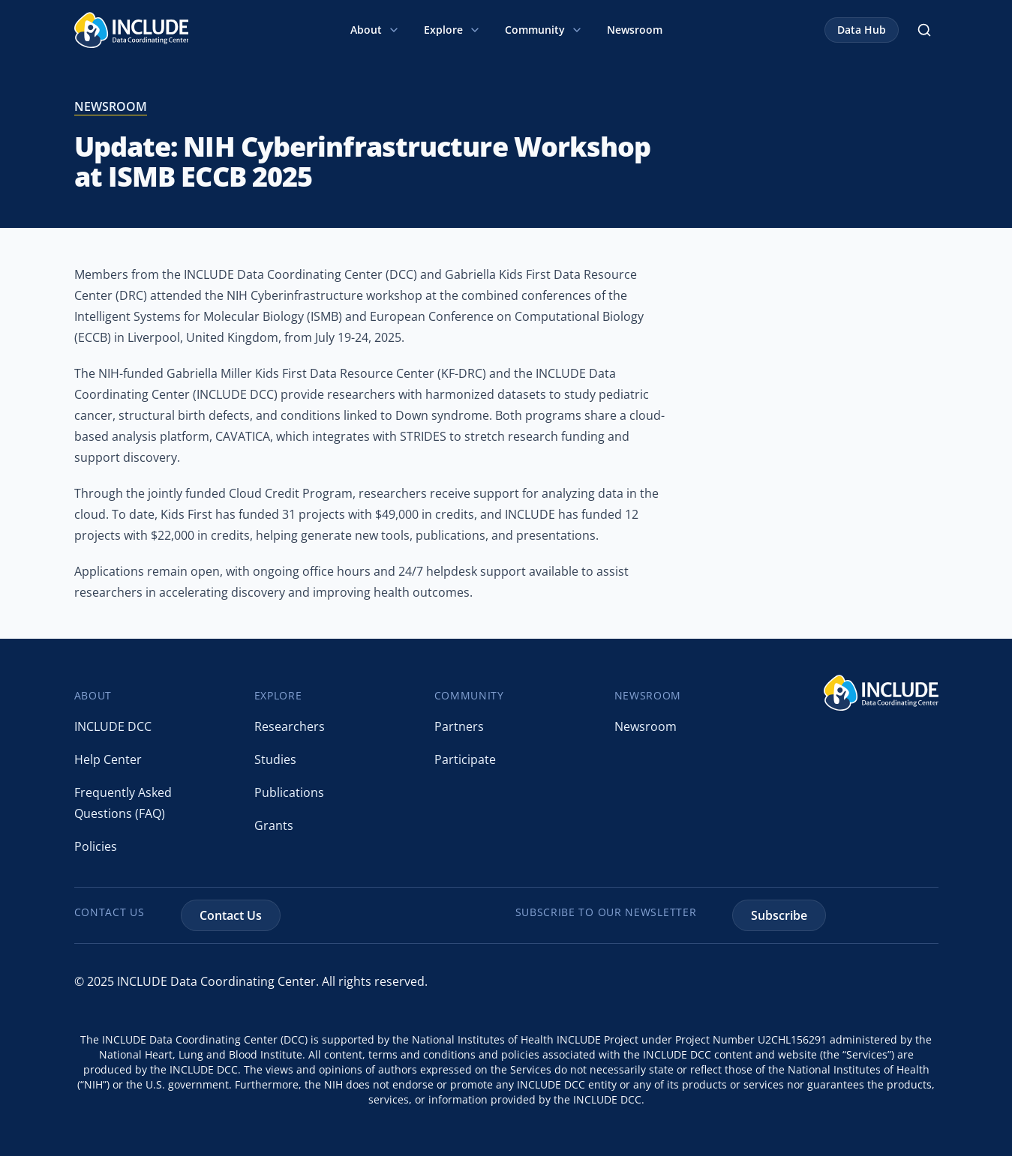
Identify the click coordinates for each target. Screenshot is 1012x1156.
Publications (289, 792)
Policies (95, 846)
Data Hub (861, 29)
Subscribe (779, 915)
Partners (459, 726)
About (375, 29)
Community (544, 29)
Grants (273, 825)
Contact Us (231, 915)
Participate (465, 759)
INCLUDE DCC (113, 726)
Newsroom (634, 29)
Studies (275, 759)
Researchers (289, 726)
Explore (452, 29)
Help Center (108, 759)
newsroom (110, 106)
